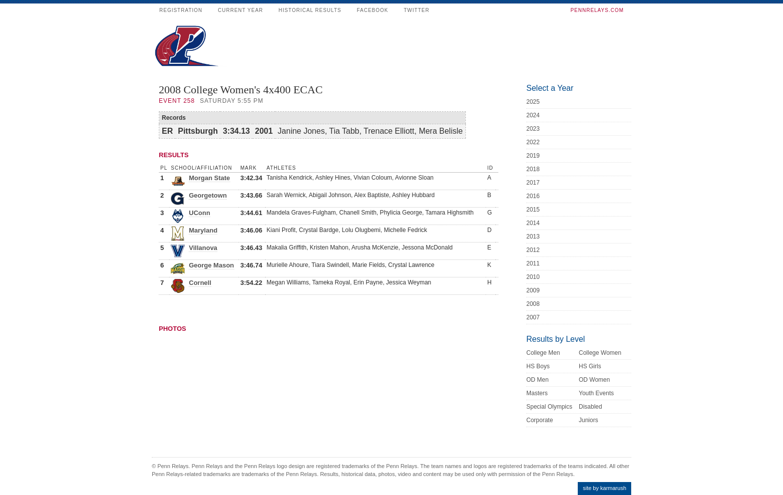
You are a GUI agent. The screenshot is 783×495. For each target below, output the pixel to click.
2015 (533, 209)
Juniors (588, 420)
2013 (533, 236)
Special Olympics (549, 406)
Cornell (200, 282)
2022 (533, 142)
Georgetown (208, 195)
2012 (533, 250)
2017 (533, 182)
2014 (533, 223)
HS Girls (590, 366)
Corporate (539, 420)
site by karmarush (604, 488)
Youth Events (596, 393)
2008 (533, 303)
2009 (533, 290)
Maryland (203, 230)
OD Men (537, 379)
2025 (533, 101)
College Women (600, 352)
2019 (533, 155)
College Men (543, 352)
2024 (533, 115)
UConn (199, 213)
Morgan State (209, 178)
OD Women (594, 379)
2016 (533, 196)
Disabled (590, 406)
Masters (537, 393)
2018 (533, 169)
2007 (533, 317)
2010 (533, 276)
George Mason (211, 265)
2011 (533, 263)
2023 (533, 128)
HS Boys (538, 366)
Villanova (203, 247)
